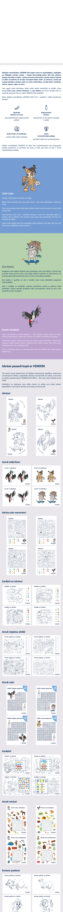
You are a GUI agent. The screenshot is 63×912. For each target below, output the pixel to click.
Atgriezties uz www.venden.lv (31, 861)
